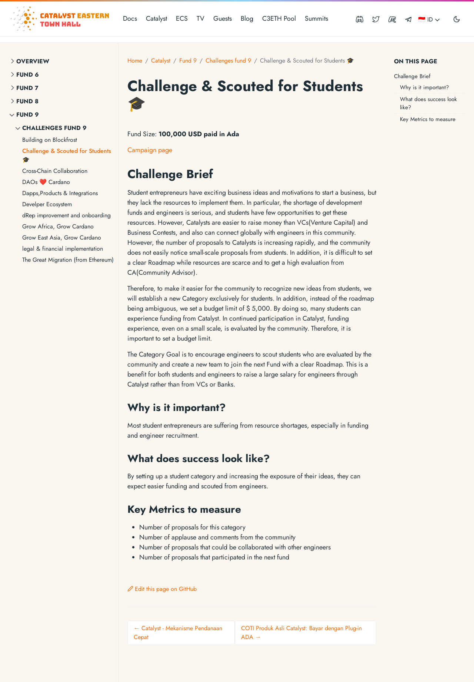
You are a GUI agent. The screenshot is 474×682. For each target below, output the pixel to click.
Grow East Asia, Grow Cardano (61, 237)
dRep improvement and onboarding (66, 215)
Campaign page (149, 150)
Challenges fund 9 (54, 128)
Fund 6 (27, 74)
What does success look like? (428, 103)
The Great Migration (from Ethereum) (68, 259)
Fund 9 (27, 114)
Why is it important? (424, 87)
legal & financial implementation (62, 248)
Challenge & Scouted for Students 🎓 (66, 155)
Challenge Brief (412, 76)
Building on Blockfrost (49, 140)
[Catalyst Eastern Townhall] (61, 19)
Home (134, 60)
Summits (316, 18)
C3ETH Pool (279, 18)
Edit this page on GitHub (162, 589)
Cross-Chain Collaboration (54, 171)
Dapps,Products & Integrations (60, 193)
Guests (222, 18)
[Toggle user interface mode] (457, 19)
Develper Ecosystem (47, 204)
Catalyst (156, 18)
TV (200, 18)
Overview (32, 61)
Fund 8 (27, 101)
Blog (247, 18)
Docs (130, 18)
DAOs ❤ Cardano (46, 182)
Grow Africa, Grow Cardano (58, 226)
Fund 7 (27, 88)
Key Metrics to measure (427, 119)
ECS (182, 18)
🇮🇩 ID (429, 19)
